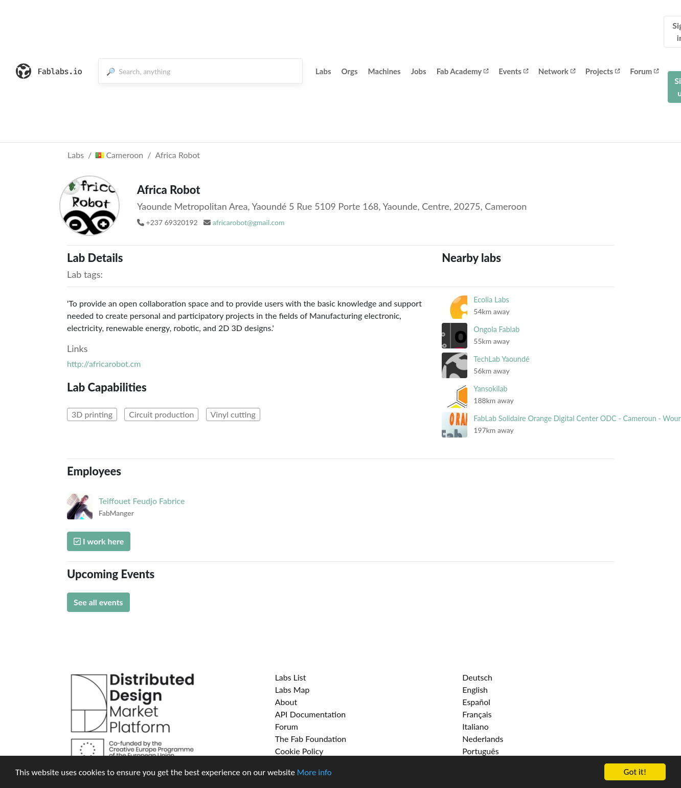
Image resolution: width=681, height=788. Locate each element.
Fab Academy (463, 71)
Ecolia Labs (491, 299)
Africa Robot (177, 155)
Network (556, 71)
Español (476, 702)
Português (480, 751)
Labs (323, 71)
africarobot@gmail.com (249, 222)
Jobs (418, 71)
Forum (644, 71)
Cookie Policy (299, 751)
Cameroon (119, 155)
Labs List (290, 677)
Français (476, 714)
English (475, 689)
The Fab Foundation (311, 738)
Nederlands (482, 738)
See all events (98, 602)
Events (513, 71)
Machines (384, 71)
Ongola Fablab (496, 329)
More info (314, 772)
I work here (99, 541)
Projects (602, 71)
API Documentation (310, 714)
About (286, 702)
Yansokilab (490, 388)
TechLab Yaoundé (501, 359)
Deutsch (477, 677)
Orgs (350, 71)
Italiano (475, 726)
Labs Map (292, 689)
